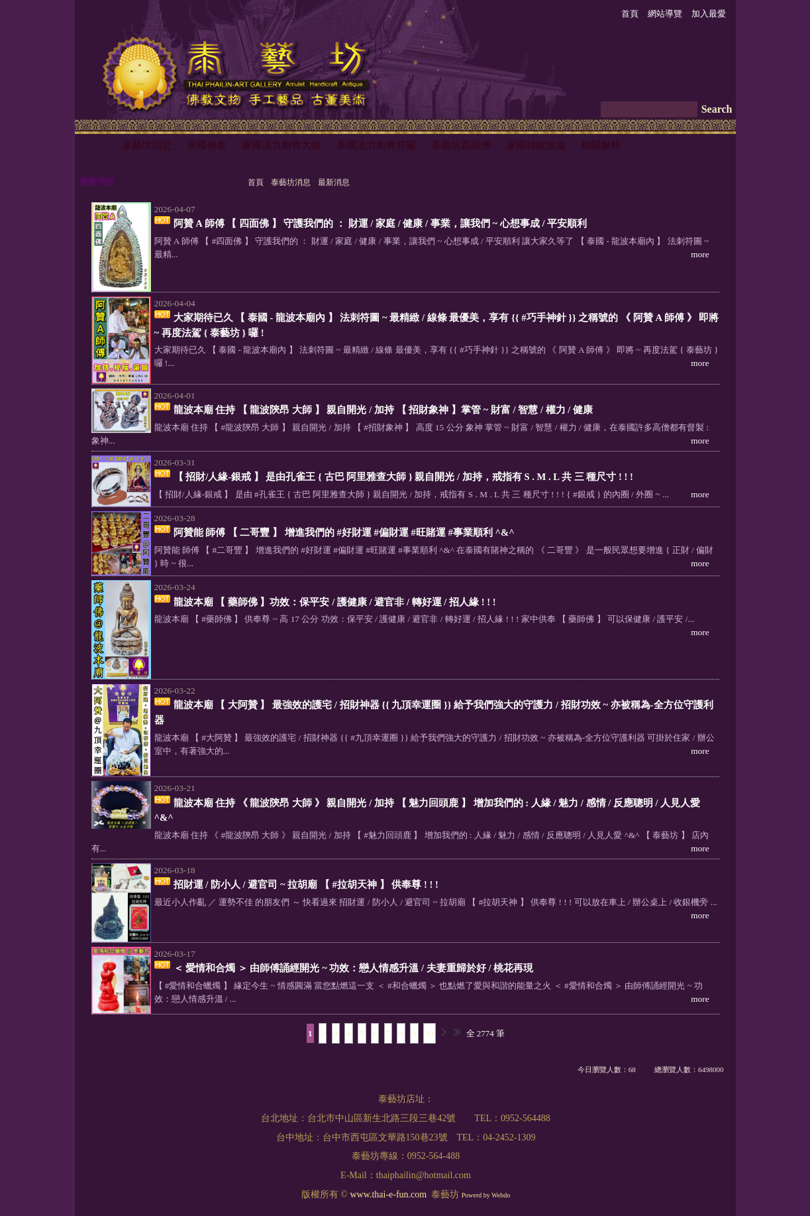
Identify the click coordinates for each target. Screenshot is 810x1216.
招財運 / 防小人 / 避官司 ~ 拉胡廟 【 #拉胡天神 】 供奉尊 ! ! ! (306, 884)
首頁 (256, 182)
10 (429, 1033)
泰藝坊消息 (291, 182)
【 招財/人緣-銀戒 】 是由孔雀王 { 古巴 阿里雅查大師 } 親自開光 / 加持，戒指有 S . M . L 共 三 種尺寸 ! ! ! (403, 476)
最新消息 (334, 182)
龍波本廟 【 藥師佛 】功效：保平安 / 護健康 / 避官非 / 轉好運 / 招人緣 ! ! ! (335, 602)
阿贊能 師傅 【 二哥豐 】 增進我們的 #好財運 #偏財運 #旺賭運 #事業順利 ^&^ (344, 532)
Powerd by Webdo (486, 1195)
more (700, 254)
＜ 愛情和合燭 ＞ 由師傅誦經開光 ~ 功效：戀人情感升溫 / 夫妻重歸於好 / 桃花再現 (354, 968)
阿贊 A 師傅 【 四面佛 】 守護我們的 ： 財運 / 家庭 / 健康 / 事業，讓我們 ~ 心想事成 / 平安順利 (380, 223)
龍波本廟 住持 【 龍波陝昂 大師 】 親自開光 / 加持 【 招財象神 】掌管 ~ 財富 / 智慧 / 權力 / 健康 (383, 409)
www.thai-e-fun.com (388, 1194)
